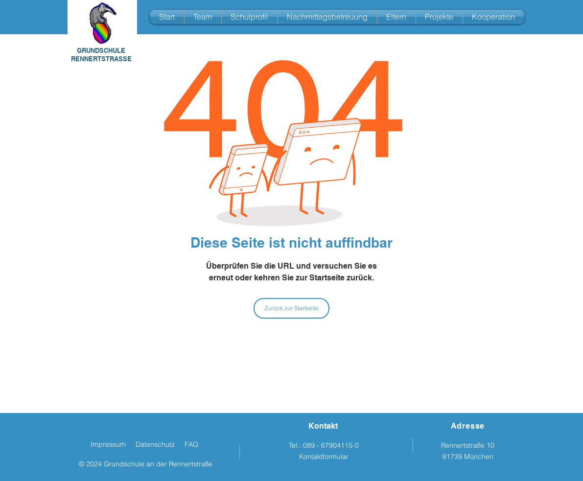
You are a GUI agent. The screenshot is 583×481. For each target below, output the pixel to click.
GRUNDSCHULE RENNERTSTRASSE (101, 54)
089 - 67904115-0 (331, 445)
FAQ (191, 444)
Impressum (108, 444)
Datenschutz (155, 444)
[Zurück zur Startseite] (291, 308)
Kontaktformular (324, 456)
